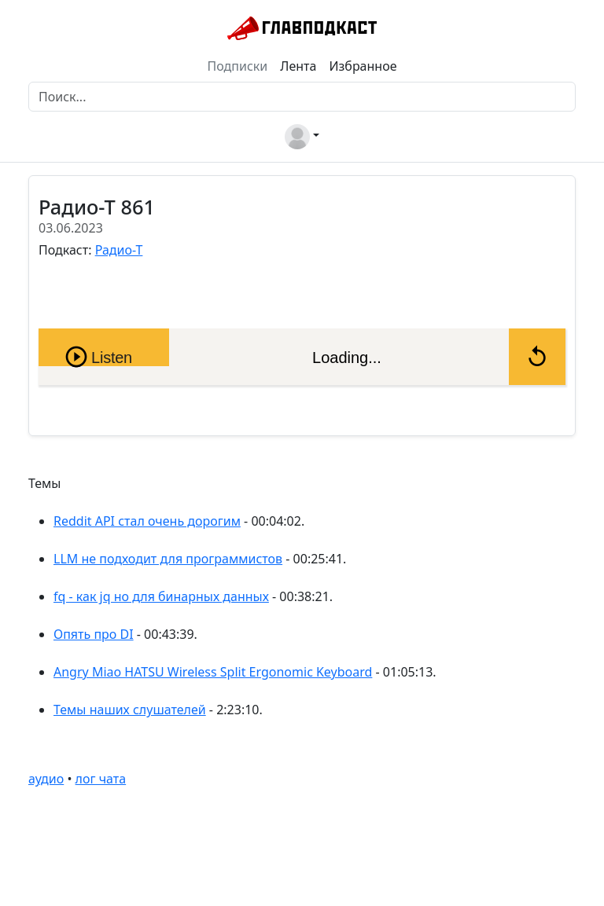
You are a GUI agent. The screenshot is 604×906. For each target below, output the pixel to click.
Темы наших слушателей (129, 709)
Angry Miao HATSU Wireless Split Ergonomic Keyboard (212, 671)
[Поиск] (302, 97)
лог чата (101, 778)
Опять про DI (93, 634)
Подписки (238, 66)
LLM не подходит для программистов (167, 558)
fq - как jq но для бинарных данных (161, 596)
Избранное (362, 66)
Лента (298, 66)
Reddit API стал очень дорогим (147, 521)
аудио (46, 778)
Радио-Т (119, 250)
